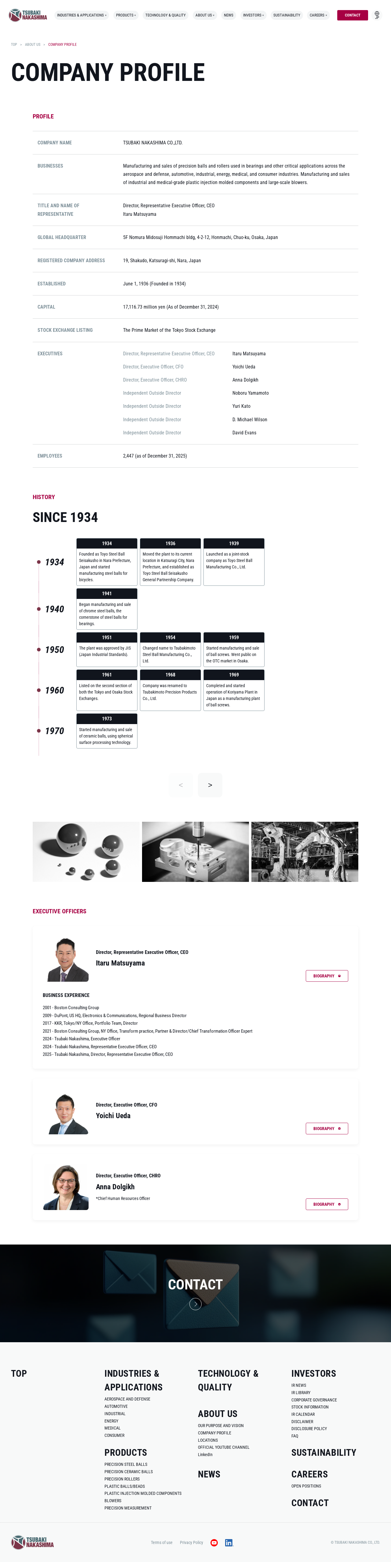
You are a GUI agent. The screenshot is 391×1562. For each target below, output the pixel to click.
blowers (112, 1500)
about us (205, 15)
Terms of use (162, 1542)
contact (352, 15)
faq (294, 1435)
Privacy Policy (191, 1542)
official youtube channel (224, 1447)
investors (253, 15)
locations (208, 1440)
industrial (115, 1413)
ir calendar (303, 1414)
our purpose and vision (221, 1425)
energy (111, 1421)
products (126, 15)
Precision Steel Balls (125, 1464)
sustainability (286, 15)
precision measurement (128, 1508)
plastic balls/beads (124, 1486)
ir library (300, 1392)
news (228, 15)
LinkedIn (205, 1454)
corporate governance (314, 1399)
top (14, 44)
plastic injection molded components (142, 1493)
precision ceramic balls (128, 1471)
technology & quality (165, 15)
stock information (310, 1406)
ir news (298, 1385)
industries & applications (81, 15)
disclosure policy (309, 1428)
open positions (306, 1486)
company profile (214, 1432)
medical (112, 1428)
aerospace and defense (127, 1399)
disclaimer (302, 1421)
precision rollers (122, 1479)
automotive (116, 1406)
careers (318, 15)
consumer (114, 1435)
